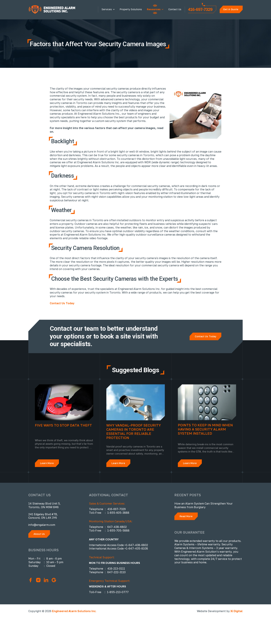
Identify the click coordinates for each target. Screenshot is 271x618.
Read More (186, 516)
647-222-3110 (116, 572)
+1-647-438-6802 (136, 545)
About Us (39, 533)
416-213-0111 (116, 568)
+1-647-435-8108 (136, 548)
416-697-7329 (200, 9)
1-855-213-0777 (118, 592)
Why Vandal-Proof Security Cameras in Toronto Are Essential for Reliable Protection (133, 431)
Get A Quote (230, 9)
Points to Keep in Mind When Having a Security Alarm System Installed (205, 429)
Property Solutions (131, 9)
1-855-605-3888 (118, 512)
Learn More (47, 463)
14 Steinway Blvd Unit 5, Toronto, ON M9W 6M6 (44, 505)
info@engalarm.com (41, 525)
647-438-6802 (117, 527)
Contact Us (174, 9)
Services (107, 9)
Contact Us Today (62, 303)
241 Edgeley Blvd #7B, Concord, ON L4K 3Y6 (43, 516)
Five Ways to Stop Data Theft (63, 425)
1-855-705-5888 (118, 530)
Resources (154, 9)
